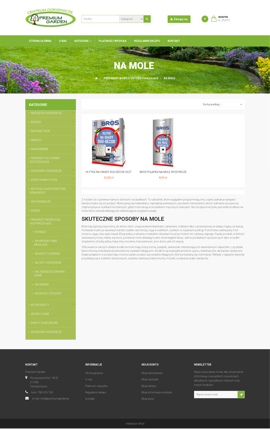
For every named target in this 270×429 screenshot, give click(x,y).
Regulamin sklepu (95, 392)
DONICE (35, 210)
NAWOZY (36, 140)
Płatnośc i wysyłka (96, 386)
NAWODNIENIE (39, 149)
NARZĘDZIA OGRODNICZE (46, 113)
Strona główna (94, 373)
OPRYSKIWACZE (41, 201)
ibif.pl (141, 424)
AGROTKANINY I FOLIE (44, 179)
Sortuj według (211, 104)
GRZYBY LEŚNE (40, 313)
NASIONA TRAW (40, 131)
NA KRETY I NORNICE (47, 253)
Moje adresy (149, 386)
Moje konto (150, 365)
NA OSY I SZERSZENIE (48, 262)
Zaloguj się (179, 19)
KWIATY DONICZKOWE (44, 322)
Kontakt (89, 399)
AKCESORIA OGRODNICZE (46, 170)
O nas (88, 380)
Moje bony (148, 399)
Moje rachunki (150, 380)
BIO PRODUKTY (40, 304)
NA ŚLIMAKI (42, 284)
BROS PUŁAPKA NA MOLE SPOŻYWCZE (163, 171)
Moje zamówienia (152, 373)
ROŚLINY (36, 122)
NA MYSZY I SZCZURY (48, 293)
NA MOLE (40, 231)
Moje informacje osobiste (157, 392)
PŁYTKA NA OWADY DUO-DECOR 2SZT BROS (109, 173)
